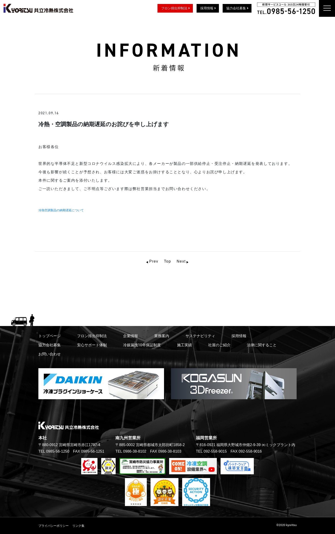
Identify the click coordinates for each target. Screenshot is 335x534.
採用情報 (206, 8)
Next (181, 261)
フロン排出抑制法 (174, 8)
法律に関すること (262, 345)
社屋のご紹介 (219, 345)
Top (167, 261)
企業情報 (130, 336)
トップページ (49, 336)
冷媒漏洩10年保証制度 (142, 345)
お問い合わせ (49, 354)
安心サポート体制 (92, 345)
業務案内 (161, 336)
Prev (153, 261)
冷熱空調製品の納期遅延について (62, 210)
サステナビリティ (200, 336)
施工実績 (184, 345)
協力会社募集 (236, 8)
